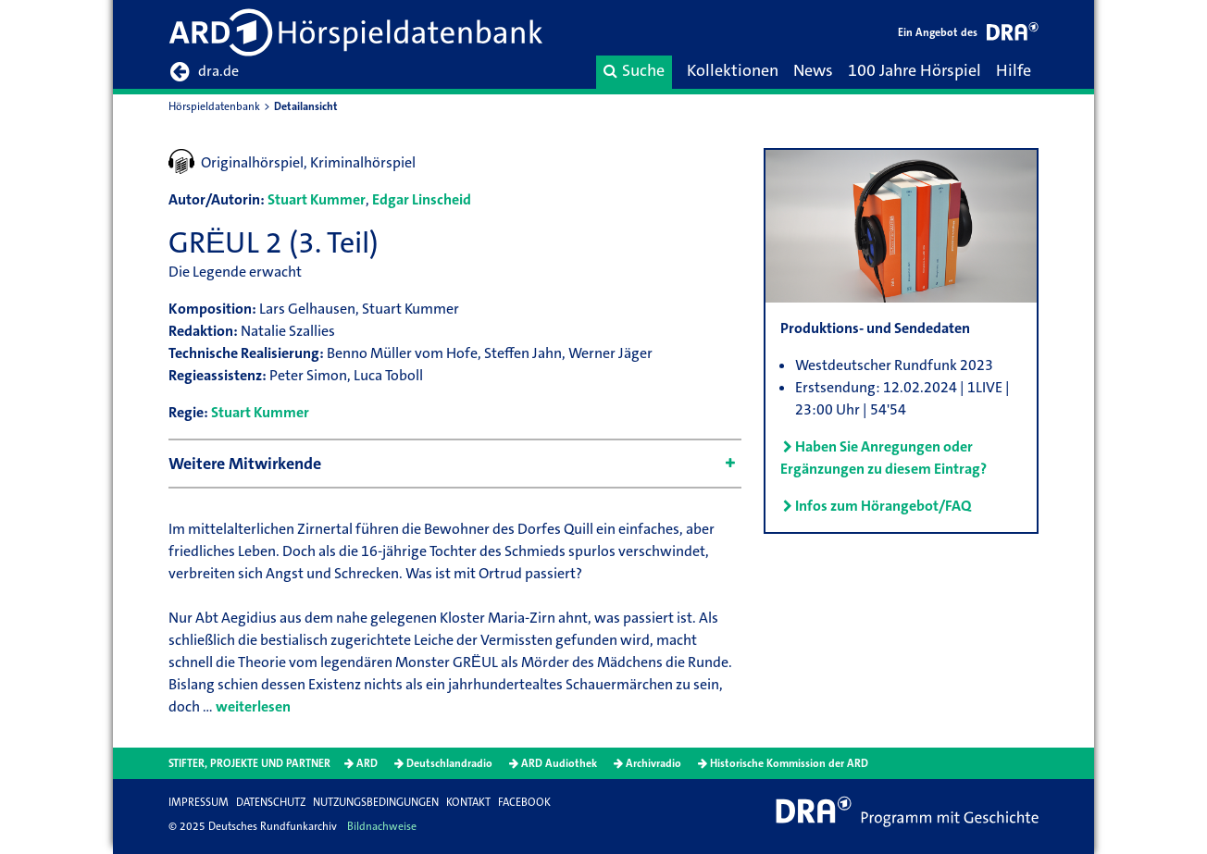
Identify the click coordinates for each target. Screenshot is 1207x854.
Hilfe (1013, 70)
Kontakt (468, 802)
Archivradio (653, 763)
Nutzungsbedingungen (376, 802)
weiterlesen (253, 706)
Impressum (198, 802)
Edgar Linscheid (421, 199)
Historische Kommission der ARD (789, 763)
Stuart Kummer (317, 199)
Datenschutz (270, 802)
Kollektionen (732, 70)
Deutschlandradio (449, 763)
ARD (367, 763)
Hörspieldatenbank (214, 106)
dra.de (203, 72)
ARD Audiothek (559, 763)
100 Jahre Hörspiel (914, 70)
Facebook (524, 802)
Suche (634, 70)
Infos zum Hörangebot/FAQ (883, 505)
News (813, 70)
